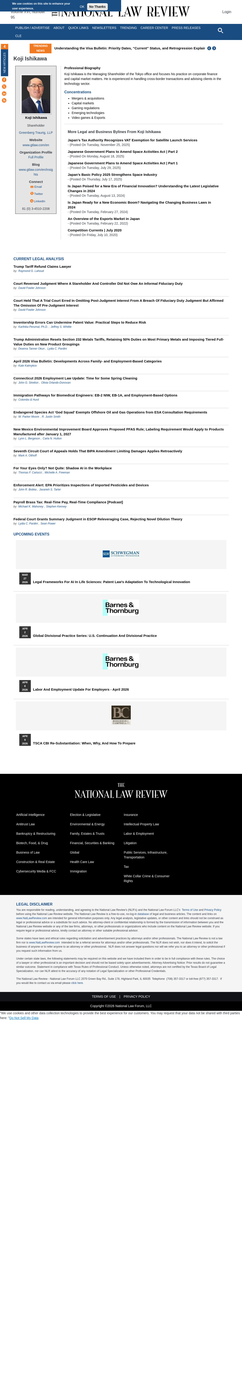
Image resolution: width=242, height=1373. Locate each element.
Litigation (130, 843)
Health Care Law (82, 862)
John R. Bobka (27, 489)
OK (82, 7)
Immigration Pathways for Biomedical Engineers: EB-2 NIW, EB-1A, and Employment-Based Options (95, 395)
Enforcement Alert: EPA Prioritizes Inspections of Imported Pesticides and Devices (81, 485)
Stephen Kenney (56, 506)
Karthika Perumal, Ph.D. (33, 326)
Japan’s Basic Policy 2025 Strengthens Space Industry (112, 175)
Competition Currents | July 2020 (95, 230)
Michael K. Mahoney (30, 506)
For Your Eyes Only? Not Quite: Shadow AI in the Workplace (63, 468)
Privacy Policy (213, 910)
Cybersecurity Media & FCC (36, 871)
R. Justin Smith (51, 416)
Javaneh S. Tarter (50, 489)
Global (74, 852)
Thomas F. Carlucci (30, 472)
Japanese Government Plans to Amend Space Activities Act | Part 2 (123, 152)
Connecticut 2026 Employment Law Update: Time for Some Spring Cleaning (75, 378)
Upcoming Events (31, 534)
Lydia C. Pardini (57, 348)
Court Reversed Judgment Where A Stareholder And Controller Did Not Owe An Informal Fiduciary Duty (98, 283)
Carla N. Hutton (52, 438)
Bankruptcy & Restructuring (35, 833)
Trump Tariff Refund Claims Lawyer (42, 266)
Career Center (154, 28)
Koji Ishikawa (36, 118)
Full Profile (35, 157)
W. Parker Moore (28, 416)
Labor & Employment (139, 833)
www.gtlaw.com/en (36, 145)
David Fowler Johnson (32, 288)
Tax (126, 867)
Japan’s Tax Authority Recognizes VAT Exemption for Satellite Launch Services (132, 140)
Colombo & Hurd (28, 399)
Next (214, 48)
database (143, 914)
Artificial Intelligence (30, 815)
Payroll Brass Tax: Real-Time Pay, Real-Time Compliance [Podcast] (68, 502)
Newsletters (104, 28)
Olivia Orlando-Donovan (56, 382)
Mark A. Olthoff (27, 455)
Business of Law (28, 852)
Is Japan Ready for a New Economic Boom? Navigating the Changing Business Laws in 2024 (139, 204)
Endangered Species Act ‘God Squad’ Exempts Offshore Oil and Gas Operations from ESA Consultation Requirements (110, 412)
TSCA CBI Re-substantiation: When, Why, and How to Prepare (84, 743)
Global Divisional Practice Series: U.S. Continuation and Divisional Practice (95, 636)
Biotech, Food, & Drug (32, 843)
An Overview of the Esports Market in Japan (104, 219)
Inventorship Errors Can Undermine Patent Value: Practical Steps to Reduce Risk (80, 322)
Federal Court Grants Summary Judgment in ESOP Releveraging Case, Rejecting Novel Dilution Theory (98, 519)
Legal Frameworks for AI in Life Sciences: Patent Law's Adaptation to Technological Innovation (111, 582)
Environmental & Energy (87, 824)
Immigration (78, 871)
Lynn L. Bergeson (29, 438)
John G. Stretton (28, 382)
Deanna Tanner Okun (31, 348)
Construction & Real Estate (35, 862)
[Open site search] (220, 30)
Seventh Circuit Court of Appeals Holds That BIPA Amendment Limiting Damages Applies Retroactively (98, 451)
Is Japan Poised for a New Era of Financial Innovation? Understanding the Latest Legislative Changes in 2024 (143, 188)
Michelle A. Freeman (57, 472)
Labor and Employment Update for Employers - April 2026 (81, 689)
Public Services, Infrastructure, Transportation (146, 855)
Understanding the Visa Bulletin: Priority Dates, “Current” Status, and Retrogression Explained (132, 48)
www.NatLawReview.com (31, 918)
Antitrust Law (25, 824)
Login (226, 12)
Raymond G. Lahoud (31, 271)
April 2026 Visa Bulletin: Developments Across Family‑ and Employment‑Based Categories (88, 361)
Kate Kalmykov (27, 365)
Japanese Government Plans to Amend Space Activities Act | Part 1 (123, 163)
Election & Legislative (85, 815)
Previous (209, 48)
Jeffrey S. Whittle (61, 326)
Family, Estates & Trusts (87, 833)
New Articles (4, 62)
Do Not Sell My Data (24, 1018)
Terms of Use (190, 910)
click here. (77, 983)
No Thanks (97, 7)
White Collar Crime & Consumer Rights (147, 878)
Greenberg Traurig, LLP (36, 132)
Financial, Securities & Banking (92, 843)
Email (38, 186)
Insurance (131, 815)
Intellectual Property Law (141, 824)
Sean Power (47, 523)
